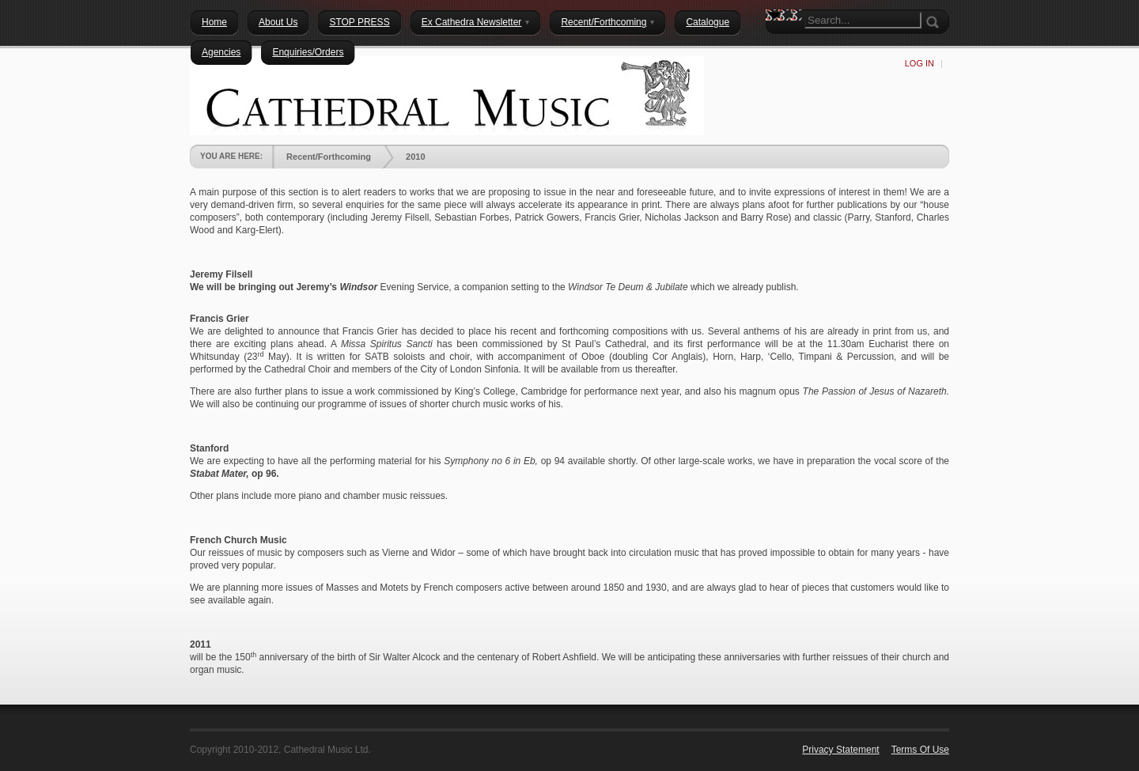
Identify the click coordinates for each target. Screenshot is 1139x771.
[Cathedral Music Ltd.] (447, 94)
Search (777, 43)
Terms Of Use (920, 749)
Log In (919, 63)
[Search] (862, 20)
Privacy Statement (840, 749)
